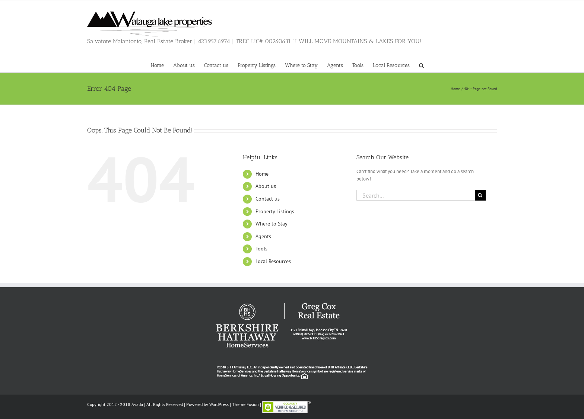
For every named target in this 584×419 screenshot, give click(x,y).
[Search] (480, 195)
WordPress (219, 404)
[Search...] (415, 195)
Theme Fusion (245, 404)
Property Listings (275, 211)
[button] (421, 64)
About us (266, 186)
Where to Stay (272, 223)
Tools (261, 248)
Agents (263, 236)
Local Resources (273, 261)
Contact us (268, 198)
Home (262, 173)
